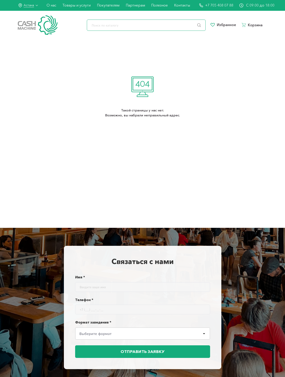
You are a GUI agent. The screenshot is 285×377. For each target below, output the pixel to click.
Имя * (80, 277)
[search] (146, 25)
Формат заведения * (93, 322)
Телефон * (84, 300)
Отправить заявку (143, 352)
